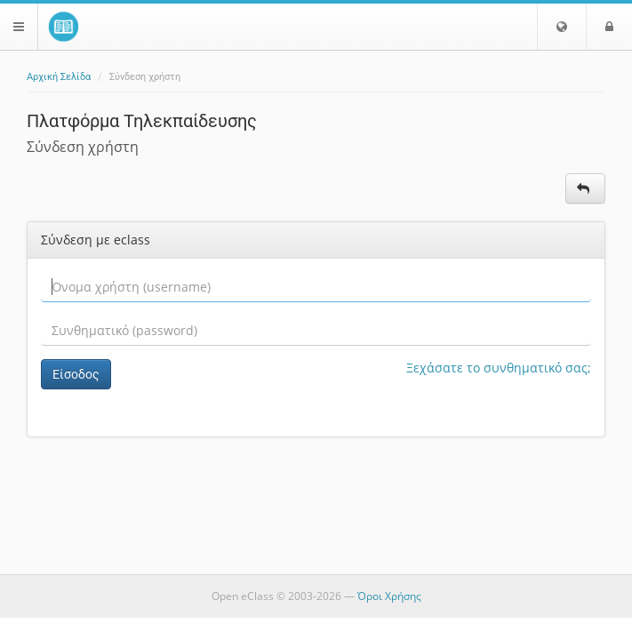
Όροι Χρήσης (389, 596)
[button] (562, 27)
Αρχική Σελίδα (59, 77)
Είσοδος (76, 374)
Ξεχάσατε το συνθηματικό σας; (498, 367)
